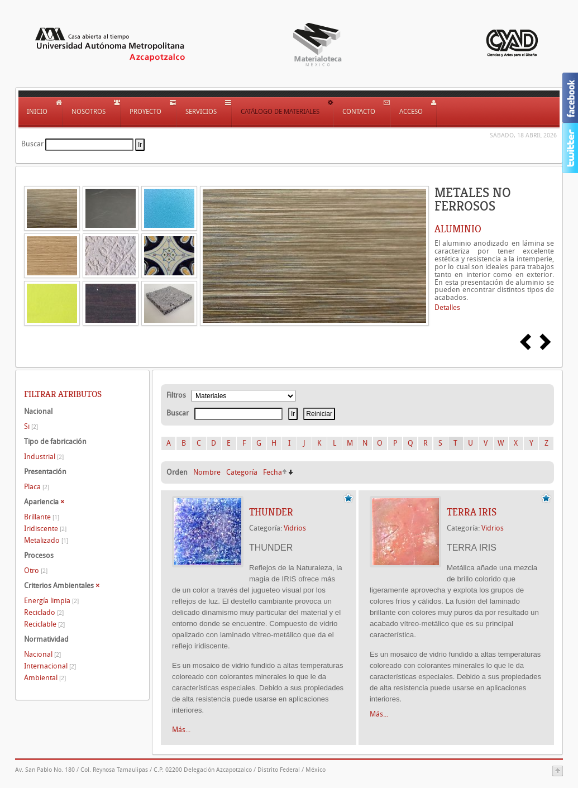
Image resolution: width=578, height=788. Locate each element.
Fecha (272, 472)
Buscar (32, 144)
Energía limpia (51, 600)
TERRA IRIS (471, 512)
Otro (35, 570)
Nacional (42, 654)
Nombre (207, 472)
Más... (181, 729)
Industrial (44, 456)
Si (31, 426)
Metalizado (46, 540)
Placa (36, 487)
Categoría (241, 472)
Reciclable (44, 624)
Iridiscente (45, 528)
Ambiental (45, 678)
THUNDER (271, 512)
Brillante (41, 517)
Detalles (447, 307)
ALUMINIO (457, 229)
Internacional (50, 666)
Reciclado (44, 612)
